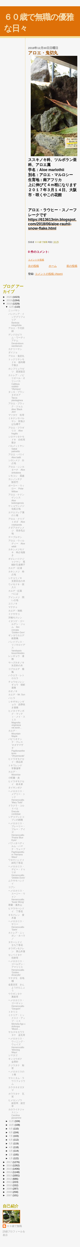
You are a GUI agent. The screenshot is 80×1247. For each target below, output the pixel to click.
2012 (9, 1178)
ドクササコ (14, 614)
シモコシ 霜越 (16, 475)
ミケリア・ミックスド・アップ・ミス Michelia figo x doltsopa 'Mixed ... (16, 1022)
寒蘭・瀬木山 (15, 905)
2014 (9, 1172)
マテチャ (12, 607)
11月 (12, 1121)
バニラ (11, 698)
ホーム (53, 265)
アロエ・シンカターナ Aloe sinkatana (16, 470)
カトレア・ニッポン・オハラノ (16, 935)
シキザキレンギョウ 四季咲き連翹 (16, 704)
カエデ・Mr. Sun (16, 694)
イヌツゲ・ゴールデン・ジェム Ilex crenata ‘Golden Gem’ (16, 627)
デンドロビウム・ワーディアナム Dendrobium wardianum (16, 340)
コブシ (11, 887)
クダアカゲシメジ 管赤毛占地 (16, 530)
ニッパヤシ (14, 310)
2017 (9, 1162)
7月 (11, 1136)
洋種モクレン (15, 617)
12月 (12, 307)
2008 (9, 1192)
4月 (11, 1147)
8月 (11, 1132)
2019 (9, 300)
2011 (9, 1181)
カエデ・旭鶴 (15, 610)
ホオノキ (12, 691)
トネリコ (12, 1011)
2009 (9, 1188)
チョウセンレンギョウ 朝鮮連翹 (16, 684)
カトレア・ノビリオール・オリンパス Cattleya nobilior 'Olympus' (16, 382)
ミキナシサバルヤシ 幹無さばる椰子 (16, 421)
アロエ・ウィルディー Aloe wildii (16, 543)
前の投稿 (71, 265)
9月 (11, 1128)
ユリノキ (12, 603)
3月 (11, 1151)
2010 (9, 1185)
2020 (9, 296)
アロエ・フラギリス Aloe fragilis (16, 430)
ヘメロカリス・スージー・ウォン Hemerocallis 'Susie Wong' (16, 896)
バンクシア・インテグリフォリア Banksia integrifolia (16, 319)
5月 (11, 1143)
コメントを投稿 (36, 259)
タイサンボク (15, 787)
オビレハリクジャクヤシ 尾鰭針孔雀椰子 (16, 562)
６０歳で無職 (14, 1226)
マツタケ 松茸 (16, 415)
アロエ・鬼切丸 (16, 356)
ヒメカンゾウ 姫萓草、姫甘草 (16, 1103)
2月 (11, 1154)
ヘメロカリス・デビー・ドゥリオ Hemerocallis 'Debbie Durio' (16, 872)
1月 (11, 1158)
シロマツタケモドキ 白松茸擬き (16, 439)
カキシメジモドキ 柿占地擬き (16, 552)
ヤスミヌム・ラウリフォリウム (16, 1081)
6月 (11, 1139)
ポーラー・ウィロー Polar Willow (16, 488)
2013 (9, 1175)
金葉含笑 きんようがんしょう (16, 987)
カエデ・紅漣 (15, 568)
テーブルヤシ (16, 537)
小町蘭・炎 (14, 777)
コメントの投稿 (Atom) (49, 273)
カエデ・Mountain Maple (14, 733)
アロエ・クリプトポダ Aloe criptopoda (16, 522)
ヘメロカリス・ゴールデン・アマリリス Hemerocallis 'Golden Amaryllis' (16, 968)
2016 (9, 1165)
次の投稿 (33, 265)
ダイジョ (12, 352)
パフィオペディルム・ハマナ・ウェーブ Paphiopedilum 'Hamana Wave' (17, 850)
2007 (9, 1195)
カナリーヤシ (15, 349)
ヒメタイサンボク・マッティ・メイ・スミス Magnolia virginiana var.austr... (16, 719)
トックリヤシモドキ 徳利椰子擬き (16, 362)
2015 (9, 1168)
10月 (12, 1125)
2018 (9, 303)
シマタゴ (12, 1055)
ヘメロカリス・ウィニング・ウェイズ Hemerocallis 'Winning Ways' (16, 1045)
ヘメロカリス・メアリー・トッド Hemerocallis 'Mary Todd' (16, 797)
